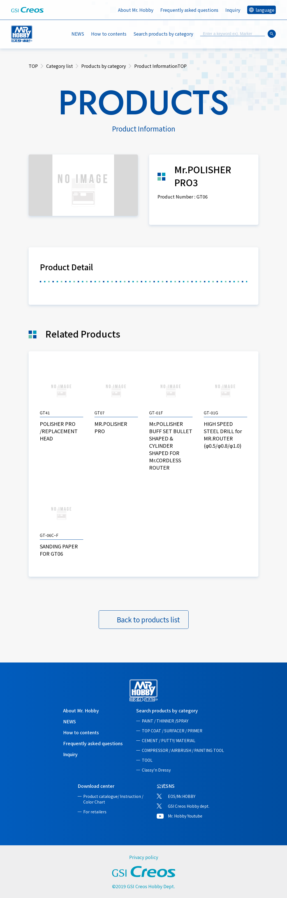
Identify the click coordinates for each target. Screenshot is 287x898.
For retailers (95, 811)
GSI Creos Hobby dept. (188, 806)
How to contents (108, 33)
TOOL (147, 760)
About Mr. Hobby (135, 10)
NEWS (77, 33)
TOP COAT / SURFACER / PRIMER (172, 730)
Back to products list (148, 619)
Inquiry (232, 10)
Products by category (103, 66)
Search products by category (167, 710)
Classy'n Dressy (156, 770)
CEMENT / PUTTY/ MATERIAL (168, 740)
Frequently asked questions (189, 10)
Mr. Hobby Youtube (185, 816)
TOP (33, 66)
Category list (59, 66)
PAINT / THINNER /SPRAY (165, 721)
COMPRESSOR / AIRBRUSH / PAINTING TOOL (183, 750)
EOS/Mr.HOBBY (181, 796)
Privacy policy (143, 857)
